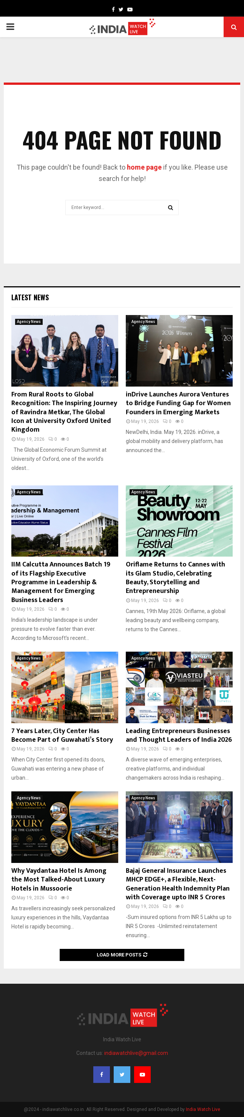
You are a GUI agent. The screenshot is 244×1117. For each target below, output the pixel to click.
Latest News (30, 297)
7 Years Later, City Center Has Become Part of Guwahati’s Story (62, 735)
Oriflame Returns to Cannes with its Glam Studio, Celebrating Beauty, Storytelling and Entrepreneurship (175, 578)
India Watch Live (203, 1109)
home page (144, 167)
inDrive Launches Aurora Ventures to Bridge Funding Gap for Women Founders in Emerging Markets (178, 403)
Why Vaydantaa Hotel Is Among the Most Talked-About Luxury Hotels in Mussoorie (59, 879)
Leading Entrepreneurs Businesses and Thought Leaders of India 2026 (179, 735)
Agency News (29, 322)
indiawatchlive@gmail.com (136, 1053)
